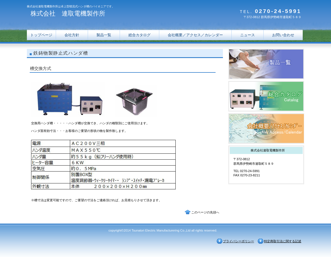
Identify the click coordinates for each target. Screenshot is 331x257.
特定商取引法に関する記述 (282, 241)
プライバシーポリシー (238, 241)
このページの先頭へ (205, 212)
